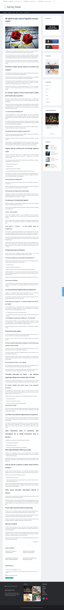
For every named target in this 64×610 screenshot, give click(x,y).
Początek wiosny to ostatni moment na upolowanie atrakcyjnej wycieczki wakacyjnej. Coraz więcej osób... (30, 1)
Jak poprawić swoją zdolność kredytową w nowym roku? (29, 552)
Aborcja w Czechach (9, 203)
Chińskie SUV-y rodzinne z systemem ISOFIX (10, 552)
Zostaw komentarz (9, 577)
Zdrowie (5, 12)
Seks (13, 12)
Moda (17, 12)
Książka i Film (26, 12)
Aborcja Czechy (9, 569)
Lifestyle (9, 12)
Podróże (21, 12)
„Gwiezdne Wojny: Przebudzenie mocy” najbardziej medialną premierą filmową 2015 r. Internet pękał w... (15, 1)
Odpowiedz (19, 569)
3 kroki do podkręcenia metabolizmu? (45, 1)
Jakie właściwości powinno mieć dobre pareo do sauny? (29, 558)
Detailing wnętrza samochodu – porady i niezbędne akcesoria (12, 558)
